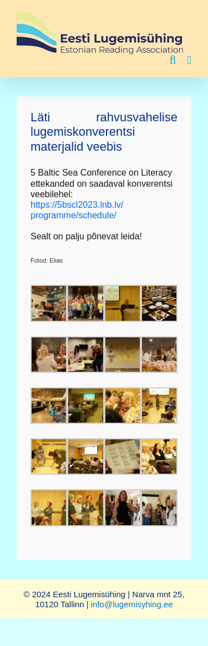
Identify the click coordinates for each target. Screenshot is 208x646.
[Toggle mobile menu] (189, 60)
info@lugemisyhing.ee (132, 604)
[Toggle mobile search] (173, 60)
